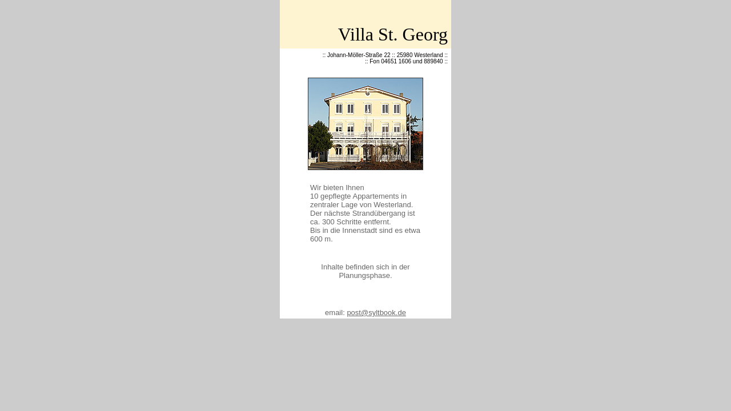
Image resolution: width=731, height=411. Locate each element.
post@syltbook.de (376, 312)
